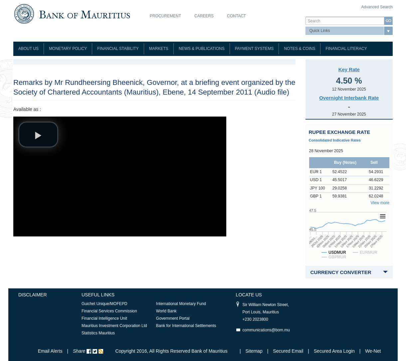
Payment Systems (254, 48)
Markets (158, 48)
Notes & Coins (299, 48)
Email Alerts (50, 351)
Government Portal (173, 318)
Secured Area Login (334, 351)
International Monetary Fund (181, 303)
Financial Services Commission (109, 311)
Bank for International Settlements (186, 325)
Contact (236, 16)
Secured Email (288, 351)
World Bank (166, 311)
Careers (204, 16)
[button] (38, 135)
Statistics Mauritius (98, 333)
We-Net (373, 351)
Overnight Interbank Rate (349, 98)
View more (380, 202)
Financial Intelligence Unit (104, 318)
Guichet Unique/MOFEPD (104, 303)
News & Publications (202, 48)
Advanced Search (377, 7)
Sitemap (255, 351)
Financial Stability (118, 48)
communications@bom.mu (266, 330)
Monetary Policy (68, 48)
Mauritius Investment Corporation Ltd (114, 325)
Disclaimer (32, 294)
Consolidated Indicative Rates (335, 140)
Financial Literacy (346, 48)
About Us (28, 48)
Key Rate (349, 69)
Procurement (165, 16)
